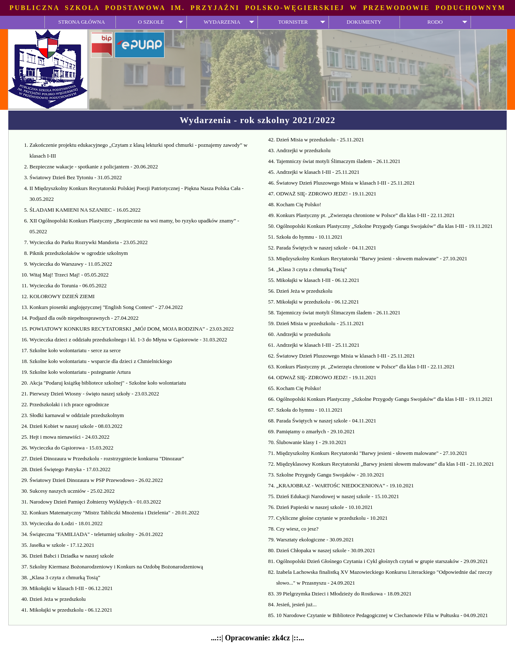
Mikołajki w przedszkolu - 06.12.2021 (70, 610)
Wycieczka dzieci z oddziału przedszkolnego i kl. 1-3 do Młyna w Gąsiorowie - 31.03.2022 (128, 339)
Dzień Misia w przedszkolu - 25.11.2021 (320, 139)
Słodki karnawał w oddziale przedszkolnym (76, 415)
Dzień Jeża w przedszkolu (57, 599)
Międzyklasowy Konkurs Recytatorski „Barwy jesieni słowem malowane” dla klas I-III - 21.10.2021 (385, 464)
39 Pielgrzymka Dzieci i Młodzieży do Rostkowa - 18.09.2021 (344, 593)
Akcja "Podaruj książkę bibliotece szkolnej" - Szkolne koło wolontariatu (107, 383)
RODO (435, 22)
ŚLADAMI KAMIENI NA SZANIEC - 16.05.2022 (85, 210)
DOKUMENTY (364, 22)
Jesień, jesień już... (296, 604)
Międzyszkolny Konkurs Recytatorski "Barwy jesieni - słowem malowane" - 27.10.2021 (371, 258)
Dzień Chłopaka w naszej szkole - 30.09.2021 (325, 550)
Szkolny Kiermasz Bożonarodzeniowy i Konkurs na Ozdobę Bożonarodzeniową (116, 566)
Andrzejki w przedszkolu (303, 150)
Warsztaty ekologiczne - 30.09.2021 (315, 539)
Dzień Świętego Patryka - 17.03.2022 (69, 469)
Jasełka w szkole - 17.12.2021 (61, 545)
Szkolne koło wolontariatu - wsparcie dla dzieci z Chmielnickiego (100, 361)
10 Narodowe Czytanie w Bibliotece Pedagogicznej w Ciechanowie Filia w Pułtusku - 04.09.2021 (382, 615)
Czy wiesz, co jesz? (297, 529)
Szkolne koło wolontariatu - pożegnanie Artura (80, 372)
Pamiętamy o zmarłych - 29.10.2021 (315, 431)
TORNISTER (293, 22)
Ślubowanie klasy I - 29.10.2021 (311, 442)
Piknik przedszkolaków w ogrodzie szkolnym (78, 253)
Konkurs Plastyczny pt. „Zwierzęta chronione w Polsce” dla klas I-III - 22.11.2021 (365, 215)
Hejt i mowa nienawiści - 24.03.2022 (69, 437)
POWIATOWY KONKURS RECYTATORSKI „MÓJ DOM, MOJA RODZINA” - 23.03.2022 (131, 329)
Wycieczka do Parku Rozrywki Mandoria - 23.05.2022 (88, 242)
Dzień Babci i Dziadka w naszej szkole (71, 556)
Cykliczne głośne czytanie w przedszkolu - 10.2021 (331, 518)
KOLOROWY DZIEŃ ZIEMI (62, 296)
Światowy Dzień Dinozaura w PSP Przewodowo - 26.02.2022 (96, 480)
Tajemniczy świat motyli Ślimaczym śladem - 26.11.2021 (338, 161)
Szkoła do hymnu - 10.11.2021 (309, 237)
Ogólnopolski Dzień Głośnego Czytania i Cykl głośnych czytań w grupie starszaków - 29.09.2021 (382, 561)
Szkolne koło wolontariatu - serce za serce (74, 350)
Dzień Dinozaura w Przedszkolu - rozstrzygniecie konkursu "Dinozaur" (106, 458)
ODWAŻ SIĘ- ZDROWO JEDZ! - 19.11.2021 (326, 193)
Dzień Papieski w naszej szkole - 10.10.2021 (324, 507)
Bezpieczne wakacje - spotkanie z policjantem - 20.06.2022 (93, 166)
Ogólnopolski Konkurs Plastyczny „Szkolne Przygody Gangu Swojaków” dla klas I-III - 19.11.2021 (384, 226)
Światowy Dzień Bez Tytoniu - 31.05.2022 (75, 177)
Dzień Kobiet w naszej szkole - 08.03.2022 (76, 426)
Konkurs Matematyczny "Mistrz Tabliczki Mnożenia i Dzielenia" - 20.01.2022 (114, 512)
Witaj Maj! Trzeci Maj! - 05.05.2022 (68, 275)
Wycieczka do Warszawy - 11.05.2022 (70, 264)
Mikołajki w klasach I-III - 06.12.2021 (71, 588)
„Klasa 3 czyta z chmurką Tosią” (64, 577)
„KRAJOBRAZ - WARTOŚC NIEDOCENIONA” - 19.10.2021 (345, 485)
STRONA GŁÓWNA (81, 22)
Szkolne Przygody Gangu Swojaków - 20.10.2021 (330, 475)
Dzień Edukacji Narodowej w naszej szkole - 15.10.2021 (337, 496)
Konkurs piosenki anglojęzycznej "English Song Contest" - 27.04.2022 (106, 307)
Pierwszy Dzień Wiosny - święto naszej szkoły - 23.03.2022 (94, 393)
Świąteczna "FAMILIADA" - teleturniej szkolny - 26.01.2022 (96, 534)
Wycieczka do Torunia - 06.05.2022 (68, 285)
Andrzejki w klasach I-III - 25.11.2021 (318, 172)
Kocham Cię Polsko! (298, 204)
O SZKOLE (151, 22)
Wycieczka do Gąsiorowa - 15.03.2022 (71, 448)
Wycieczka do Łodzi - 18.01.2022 (66, 523)
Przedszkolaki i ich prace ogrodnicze (69, 404)
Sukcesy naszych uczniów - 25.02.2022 (72, 491)
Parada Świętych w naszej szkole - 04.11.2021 (326, 247)
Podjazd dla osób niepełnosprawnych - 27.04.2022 (83, 318)
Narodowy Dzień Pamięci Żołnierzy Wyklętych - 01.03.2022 (95, 502)
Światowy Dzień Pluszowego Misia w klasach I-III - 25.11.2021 (345, 183)
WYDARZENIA (222, 22)
